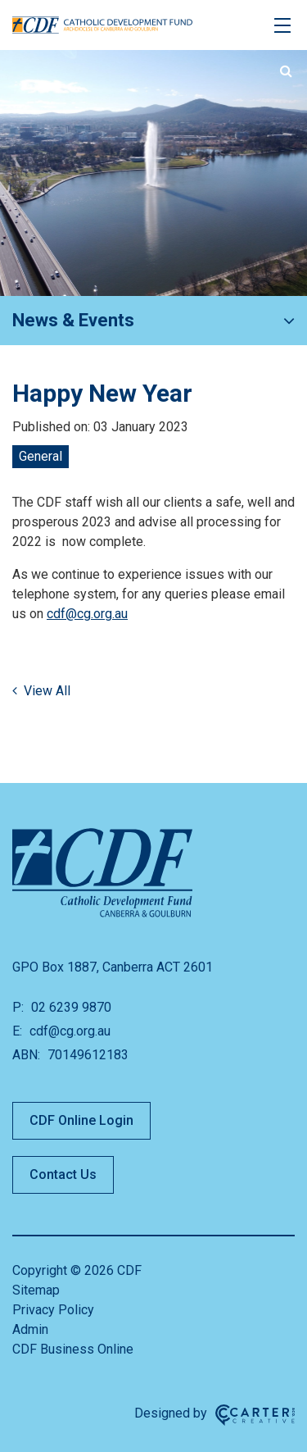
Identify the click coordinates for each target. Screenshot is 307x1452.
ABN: (26, 1055)
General (40, 456)
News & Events (73, 320)
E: (17, 1031)
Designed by (170, 1413)
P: (18, 1007)
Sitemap (36, 1290)
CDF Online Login (81, 1120)
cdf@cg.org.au (87, 613)
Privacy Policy (53, 1310)
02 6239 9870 (69, 1007)
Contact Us (63, 1174)
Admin (30, 1329)
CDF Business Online (72, 1349)
